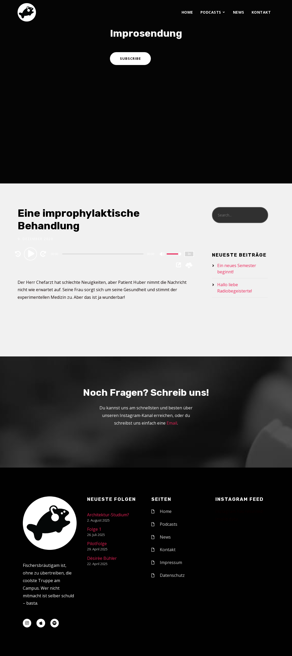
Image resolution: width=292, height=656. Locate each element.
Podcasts (210, 12)
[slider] (103, 253)
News (238, 12)
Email (172, 423)
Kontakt (261, 12)
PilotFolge (97, 543)
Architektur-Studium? (108, 515)
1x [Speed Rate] (189, 253)
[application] (104, 253)
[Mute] (162, 254)
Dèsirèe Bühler (102, 558)
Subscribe (130, 58)
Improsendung (146, 33)
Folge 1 (94, 529)
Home (187, 12)
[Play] (31, 253)
